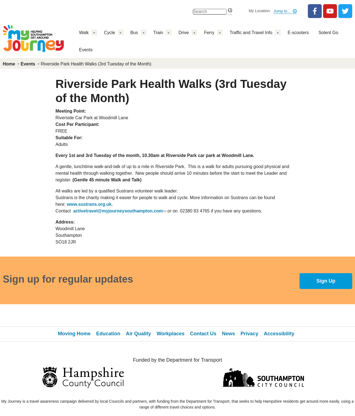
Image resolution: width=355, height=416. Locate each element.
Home (9, 64)
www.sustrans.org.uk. (90, 204)
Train (158, 32)
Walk (84, 32)
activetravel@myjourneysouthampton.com (119, 211)
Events (86, 49)
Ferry (209, 32)
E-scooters (298, 32)
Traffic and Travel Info (251, 32)
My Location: (260, 11)
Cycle (109, 32)
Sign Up (325, 281)
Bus (134, 32)
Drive (183, 32)
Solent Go (328, 32)
